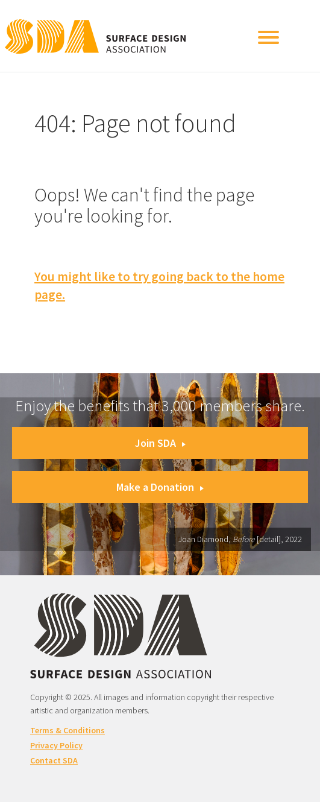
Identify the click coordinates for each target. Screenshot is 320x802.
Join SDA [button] (160, 443)
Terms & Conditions (67, 730)
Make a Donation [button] (160, 487)
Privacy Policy (56, 745)
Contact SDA (54, 760)
